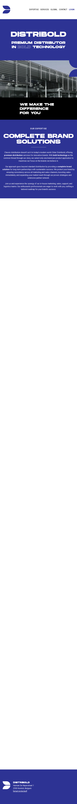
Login (71, 9)
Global (54, 9)
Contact (63, 9)
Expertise (34, 9)
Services (44, 9)
